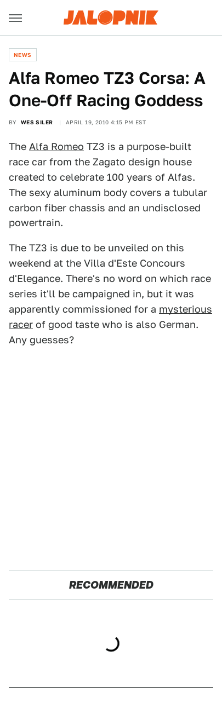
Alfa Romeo (56, 146)
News (23, 54)
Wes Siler (37, 122)
